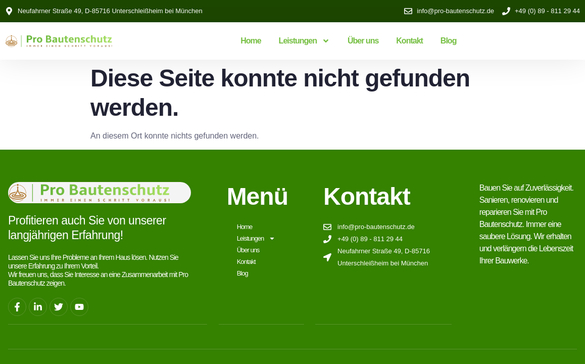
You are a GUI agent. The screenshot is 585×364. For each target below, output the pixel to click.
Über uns (363, 40)
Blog (449, 40)
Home (250, 40)
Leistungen (304, 41)
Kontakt (409, 40)
